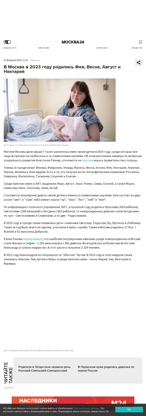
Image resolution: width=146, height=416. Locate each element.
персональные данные (86, 408)
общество (8, 388)
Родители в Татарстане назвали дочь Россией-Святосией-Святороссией (44, 369)
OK (129, 409)
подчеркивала (32, 239)
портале (87, 160)
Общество (35, 60)
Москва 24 (73, 42)
